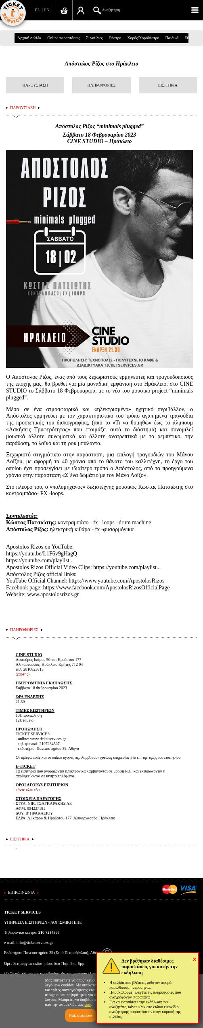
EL (37, 10)
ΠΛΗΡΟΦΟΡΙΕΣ (102, 85)
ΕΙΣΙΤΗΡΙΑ (168, 85)
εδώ (87, 1004)
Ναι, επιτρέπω (80, 1015)
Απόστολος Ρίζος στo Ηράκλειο (101, 64)
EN (46, 10)
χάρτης (22, 674)
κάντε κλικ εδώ (28, 789)
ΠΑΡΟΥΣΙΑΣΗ (35, 85)
